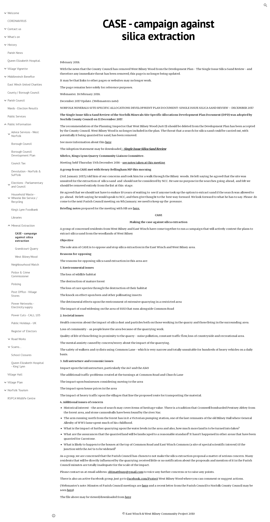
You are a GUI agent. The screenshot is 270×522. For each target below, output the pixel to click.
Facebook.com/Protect (142, 478)
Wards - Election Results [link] (23, 108)
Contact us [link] (14, 29)
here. (136, 208)
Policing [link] (16, 284)
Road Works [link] (18, 339)
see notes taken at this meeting (143, 162)
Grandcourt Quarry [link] (26, 248)
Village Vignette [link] (18, 69)
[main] (158, 30)
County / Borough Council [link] (23, 92)
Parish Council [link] (16, 100)
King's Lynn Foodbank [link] (24, 209)
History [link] (12, 45)
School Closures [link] (21, 355)
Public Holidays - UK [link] (23, 323)
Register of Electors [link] (24, 331)
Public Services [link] (17, 116)
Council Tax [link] (18, 163)
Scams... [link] (16, 347)
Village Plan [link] (15, 382)
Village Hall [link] (15, 374)
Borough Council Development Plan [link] (23, 153)
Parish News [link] (15, 53)
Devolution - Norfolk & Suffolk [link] (26, 173)
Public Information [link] (19, 124)
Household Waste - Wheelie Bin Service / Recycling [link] (24, 198)
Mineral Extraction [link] (23, 225)
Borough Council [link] (21, 144)
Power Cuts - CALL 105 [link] (25, 315)
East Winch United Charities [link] (25, 84)
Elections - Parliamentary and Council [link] (27, 184)
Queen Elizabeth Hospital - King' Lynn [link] (27, 364)
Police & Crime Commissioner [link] (20, 274)
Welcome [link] (13, 13)
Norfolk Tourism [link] (18, 390)
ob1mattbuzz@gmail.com (125, 472)
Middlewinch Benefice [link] (21, 76)
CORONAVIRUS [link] (17, 21)
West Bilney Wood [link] (26, 256)
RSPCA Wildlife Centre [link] (21, 398)
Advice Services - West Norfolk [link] (25, 133)
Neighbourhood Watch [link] (25, 264)
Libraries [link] (16, 217)
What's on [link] (14, 37)
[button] (265, 5)
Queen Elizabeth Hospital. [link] (24, 60)
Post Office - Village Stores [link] (24, 293)
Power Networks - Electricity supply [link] (22, 305)
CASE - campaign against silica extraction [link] (26, 237)
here (108, 142)
